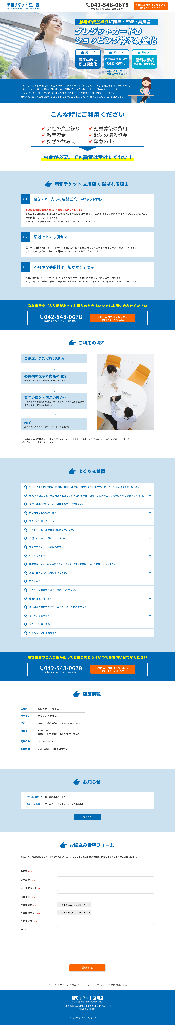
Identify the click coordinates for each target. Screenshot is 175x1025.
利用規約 (112, 985)
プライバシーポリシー (99, 985)
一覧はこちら (87, 816)
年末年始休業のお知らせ (56, 797)
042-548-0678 (45, 741)
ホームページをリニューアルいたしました (64, 803)
